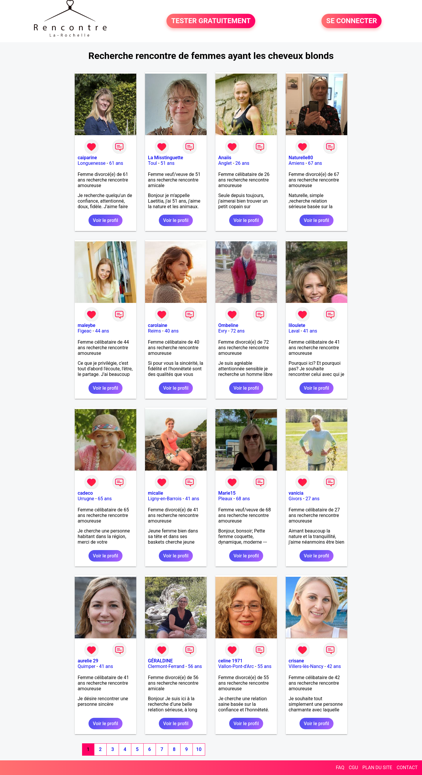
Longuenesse (92, 163)
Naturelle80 (301, 157)
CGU (353, 767)
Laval (294, 331)
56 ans (195, 666)
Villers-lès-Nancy (306, 666)
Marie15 (227, 493)
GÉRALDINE (160, 661)
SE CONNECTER (351, 21)
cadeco (85, 493)
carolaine (157, 325)
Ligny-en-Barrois (165, 498)
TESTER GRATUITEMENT (211, 21)
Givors (295, 498)
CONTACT (407, 767)
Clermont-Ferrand (166, 666)
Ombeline (228, 325)
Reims (154, 331)
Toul (152, 163)
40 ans (172, 331)
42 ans (334, 666)
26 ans (242, 163)
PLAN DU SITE (377, 767)
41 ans (310, 331)
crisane (296, 661)
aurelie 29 (88, 661)
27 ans (312, 498)
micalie (155, 493)
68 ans (243, 498)
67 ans (315, 163)
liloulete (297, 325)
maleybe (87, 325)
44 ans (102, 331)
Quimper (87, 666)
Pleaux (225, 498)
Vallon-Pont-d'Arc (236, 666)
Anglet (225, 163)
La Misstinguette (165, 157)
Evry (222, 331)
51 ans (168, 163)
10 (198, 749)
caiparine (87, 157)
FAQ (340, 767)
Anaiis (224, 157)
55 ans (264, 666)
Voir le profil (105, 220)
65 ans (105, 498)
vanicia (296, 493)
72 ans (238, 331)
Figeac (84, 331)
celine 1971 (230, 661)
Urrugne (86, 498)
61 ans (116, 163)
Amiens (296, 163)
